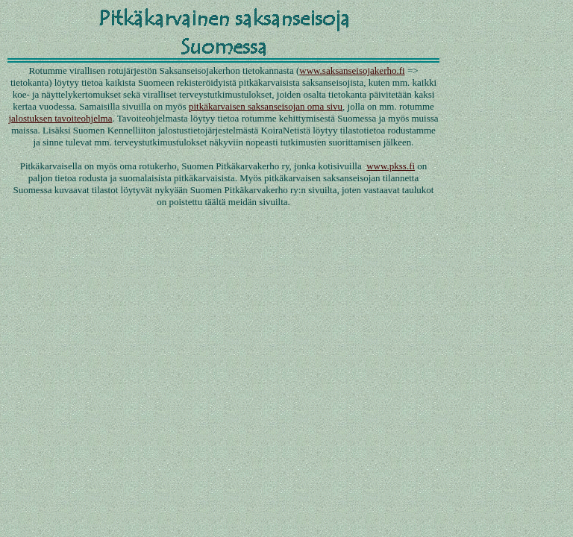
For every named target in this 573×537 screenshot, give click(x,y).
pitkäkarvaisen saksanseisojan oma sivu (265, 106)
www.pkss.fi (390, 166)
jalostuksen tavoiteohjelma (60, 118)
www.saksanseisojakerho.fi (351, 70)
